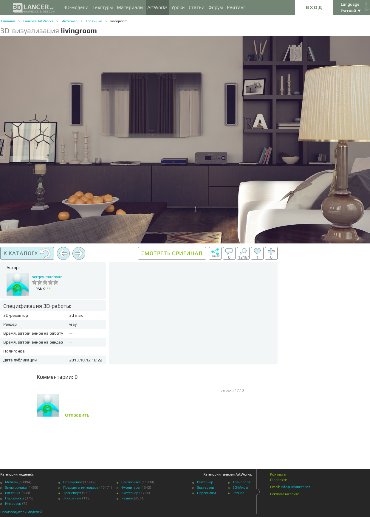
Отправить (77, 415)
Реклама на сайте (284, 494)
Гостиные (94, 21)
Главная (8, 21)
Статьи (197, 7)
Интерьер (69, 21)
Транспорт (72, 493)
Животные (72, 498)
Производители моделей (21, 512)
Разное (127, 498)
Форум (215, 7)
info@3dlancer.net (295, 487)
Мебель (11, 482)
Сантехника (130, 482)
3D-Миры (240, 487)
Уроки (178, 7)
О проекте (278, 480)
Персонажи (14, 498)
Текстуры (102, 7)
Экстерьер (129, 493)
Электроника (16, 487)
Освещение (72, 482)
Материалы (130, 7)
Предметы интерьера (80, 487)
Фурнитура (130, 487)
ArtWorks (157, 7)
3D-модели (76, 7)
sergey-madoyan (47, 276)
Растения (13, 493)
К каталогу (27, 254)
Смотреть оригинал (172, 253)
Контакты (278, 474)
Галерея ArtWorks (38, 21)
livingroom (119, 21)
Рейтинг (236, 7)
